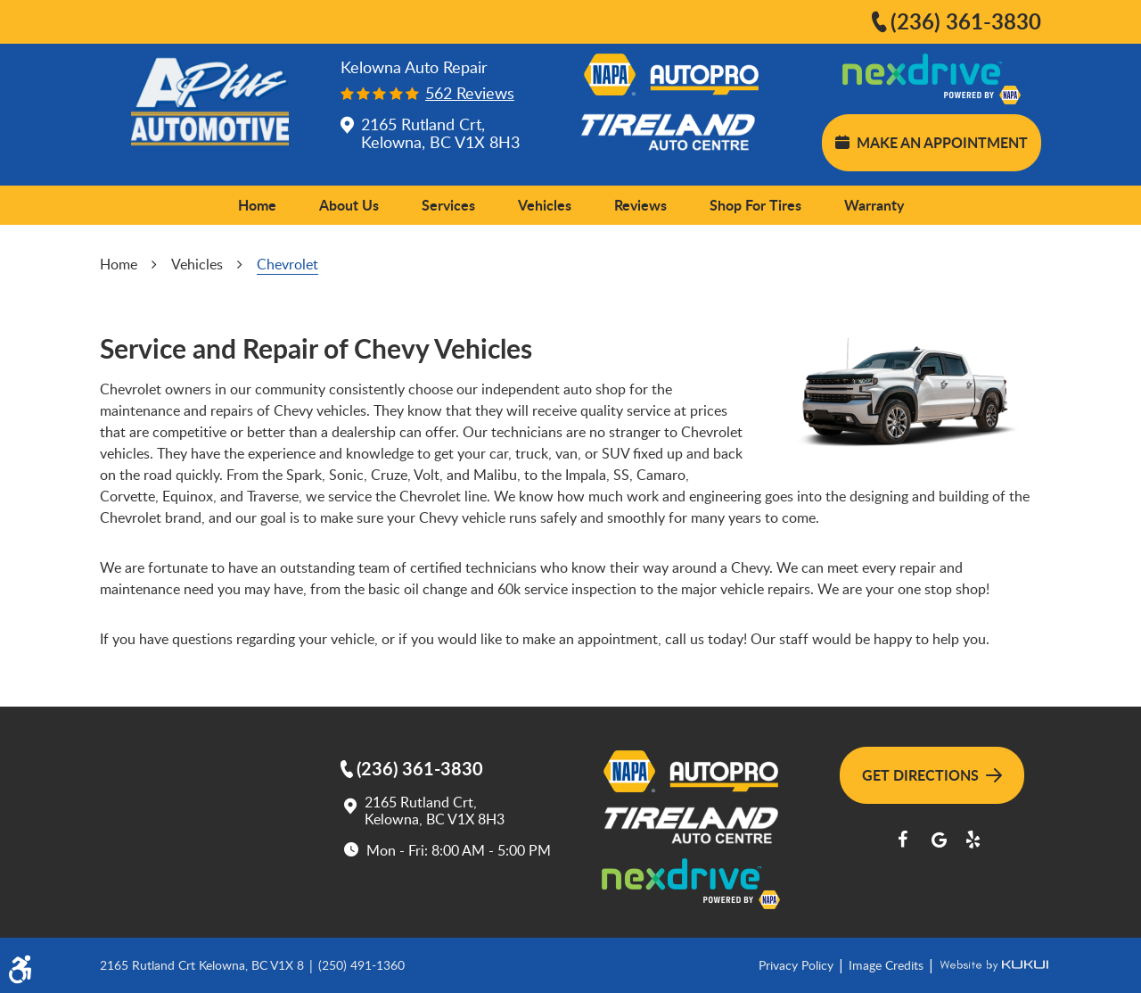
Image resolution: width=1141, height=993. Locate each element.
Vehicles (544, 204)
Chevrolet (287, 264)
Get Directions (932, 775)
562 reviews (469, 93)
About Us (349, 204)
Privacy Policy (798, 964)
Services (448, 204)
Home (257, 204)
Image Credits (888, 964)
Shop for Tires (755, 204)
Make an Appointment (931, 142)
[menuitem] (257, 205)
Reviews (640, 204)
